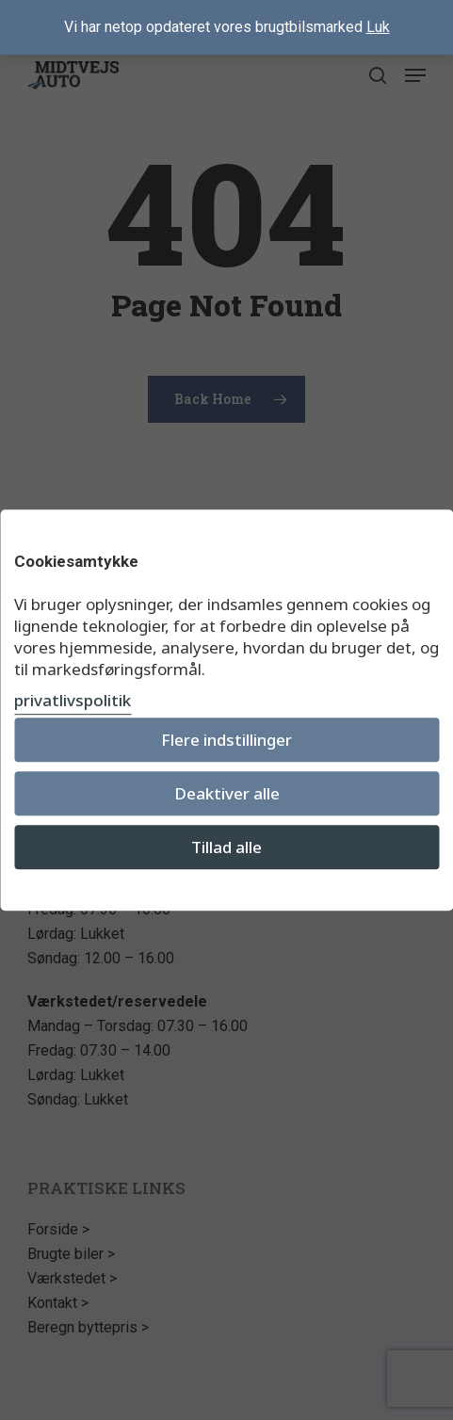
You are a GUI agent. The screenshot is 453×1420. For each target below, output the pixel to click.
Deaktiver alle (227, 793)
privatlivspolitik (72, 700)
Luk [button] (378, 27)
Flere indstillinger (226, 739)
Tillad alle (226, 847)
